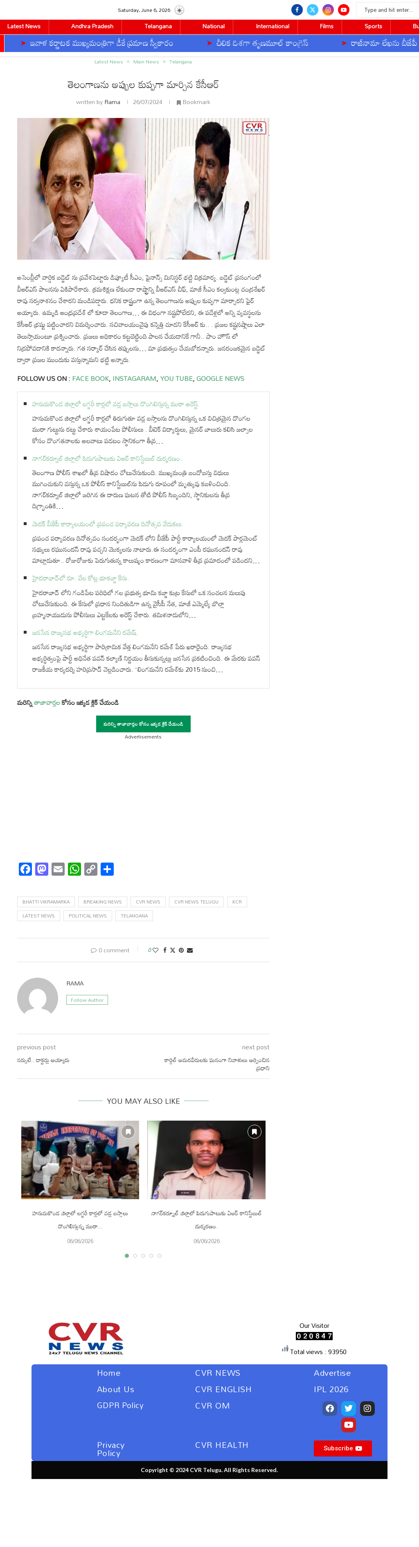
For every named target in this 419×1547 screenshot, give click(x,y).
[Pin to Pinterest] (181, 950)
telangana (134, 915)
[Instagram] (328, 10)
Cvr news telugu (196, 901)
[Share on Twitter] (173, 950)
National (214, 26)
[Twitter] (312, 10)
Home (108, 1372)
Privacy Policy (111, 1448)
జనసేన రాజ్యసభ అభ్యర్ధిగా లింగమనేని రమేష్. (85, 632)
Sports (373, 26)
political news (88, 915)
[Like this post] (155, 950)
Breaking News (102, 901)
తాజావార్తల (47, 702)
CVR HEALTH (222, 1444)
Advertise (332, 1372)
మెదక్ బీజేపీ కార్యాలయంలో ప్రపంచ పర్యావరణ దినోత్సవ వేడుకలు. (108, 523)
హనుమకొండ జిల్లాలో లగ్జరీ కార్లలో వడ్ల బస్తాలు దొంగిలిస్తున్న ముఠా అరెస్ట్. (116, 403)
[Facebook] (297, 10)
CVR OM (212, 1405)
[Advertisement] (143, 798)
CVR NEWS (218, 1372)
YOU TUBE (176, 378)
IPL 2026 (331, 1389)
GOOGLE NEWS (219, 378)
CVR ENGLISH (223, 1389)
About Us (116, 1389)
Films (326, 26)
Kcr (237, 901)
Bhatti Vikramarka (46, 901)
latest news (39, 915)
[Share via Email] (190, 950)
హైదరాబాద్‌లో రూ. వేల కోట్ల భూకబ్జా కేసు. (80, 577)
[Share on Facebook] (165, 950)
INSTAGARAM (134, 378)
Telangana (158, 26)
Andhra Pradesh (92, 26)
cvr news (148, 901)
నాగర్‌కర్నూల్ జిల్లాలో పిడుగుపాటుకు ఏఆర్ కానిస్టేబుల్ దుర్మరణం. (107, 458)
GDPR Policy (120, 1405)
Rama (112, 101)
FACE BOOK (89, 378)
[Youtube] (343, 10)
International (272, 26)
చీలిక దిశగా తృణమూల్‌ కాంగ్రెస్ (178, 43)
